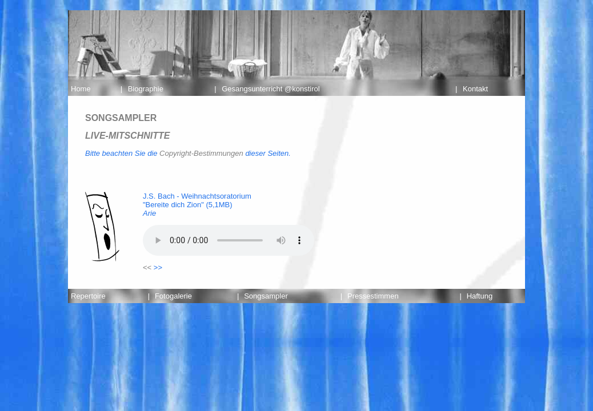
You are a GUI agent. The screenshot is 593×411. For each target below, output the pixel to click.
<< (147, 267)
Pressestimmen (373, 296)
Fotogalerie (173, 296)
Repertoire (88, 296)
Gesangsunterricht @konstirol (270, 88)
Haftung (480, 296)
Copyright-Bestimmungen (201, 153)
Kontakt (475, 88)
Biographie (145, 88)
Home (81, 88)
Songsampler (266, 296)
